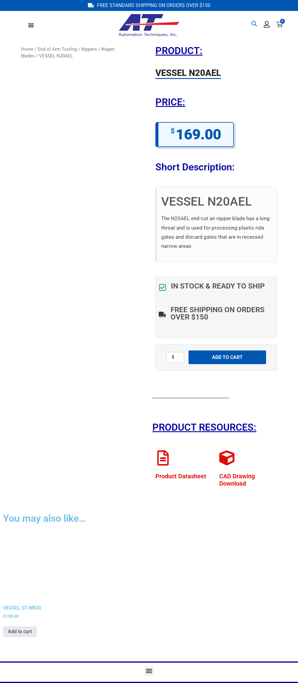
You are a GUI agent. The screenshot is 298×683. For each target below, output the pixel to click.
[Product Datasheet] (163, 458)
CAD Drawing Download (237, 480)
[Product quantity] (175, 357)
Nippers (89, 49)
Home (27, 49)
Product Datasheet (180, 476)
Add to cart (227, 357)
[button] (149, 671)
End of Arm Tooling (57, 49)
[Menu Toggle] (31, 25)
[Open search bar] (254, 23)
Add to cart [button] (20, 631)
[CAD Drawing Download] (226, 458)
